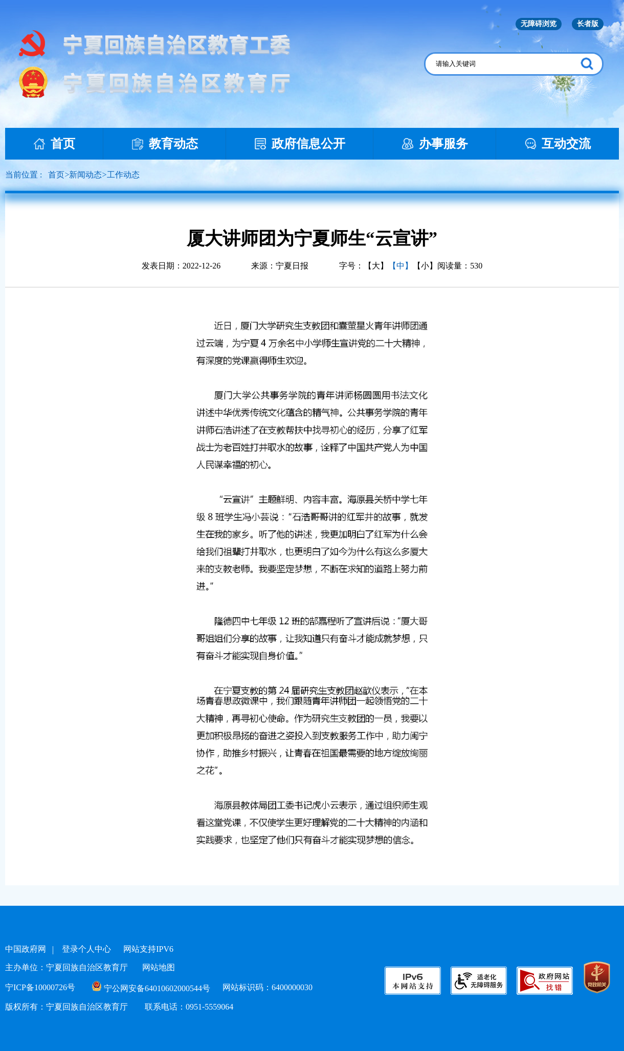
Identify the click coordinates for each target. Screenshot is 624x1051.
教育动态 (164, 143)
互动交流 (557, 143)
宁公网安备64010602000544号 (151, 988)
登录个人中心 (86, 949)
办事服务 (435, 143)
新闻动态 (85, 174)
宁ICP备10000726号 (40, 987)
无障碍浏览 (538, 24)
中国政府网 (25, 949)
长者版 (587, 24)
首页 (54, 143)
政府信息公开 (299, 143)
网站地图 (158, 967)
